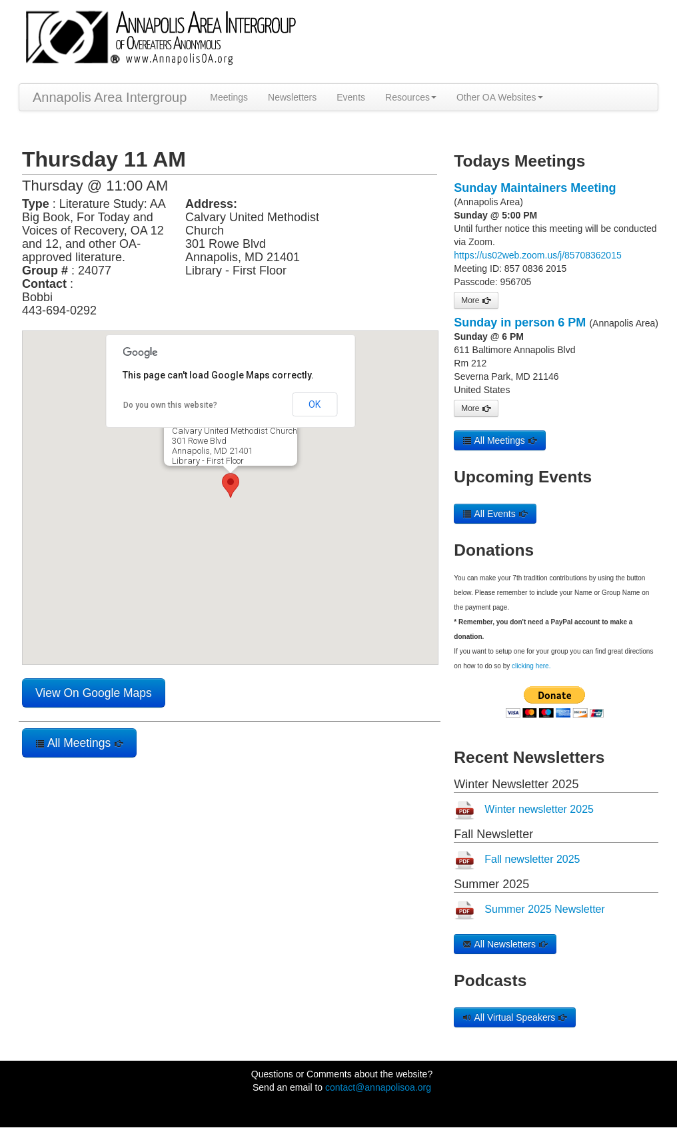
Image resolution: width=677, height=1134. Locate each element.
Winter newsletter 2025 (539, 809)
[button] (230, 485)
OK (315, 404)
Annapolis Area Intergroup (110, 97)
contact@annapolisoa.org (378, 1087)
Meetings (229, 97)
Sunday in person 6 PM (520, 322)
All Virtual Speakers (514, 1017)
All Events (494, 513)
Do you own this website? (170, 405)
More (475, 300)
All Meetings (79, 743)
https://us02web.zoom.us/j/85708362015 (537, 255)
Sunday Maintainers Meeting (535, 188)
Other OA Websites (499, 97)
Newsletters (292, 97)
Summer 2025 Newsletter (544, 909)
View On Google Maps (93, 693)
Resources (410, 97)
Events (351, 97)
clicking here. (531, 666)
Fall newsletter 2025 (532, 859)
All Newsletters (505, 944)
